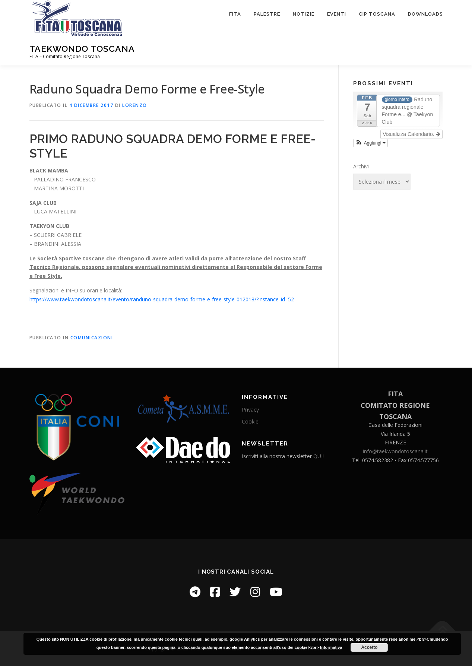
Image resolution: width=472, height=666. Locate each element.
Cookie (250, 421)
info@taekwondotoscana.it (395, 451)
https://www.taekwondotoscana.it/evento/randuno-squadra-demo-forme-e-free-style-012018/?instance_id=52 (161, 299)
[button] (370, 143)
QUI (318, 456)
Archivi (361, 166)
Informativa (331, 647)
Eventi (336, 14)
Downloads (425, 14)
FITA (235, 14)
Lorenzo (134, 105)
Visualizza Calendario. (411, 134)
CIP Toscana (377, 14)
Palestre (267, 14)
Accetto (369, 647)
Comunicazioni (91, 337)
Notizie (303, 14)
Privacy (250, 409)
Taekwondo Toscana (82, 49)
